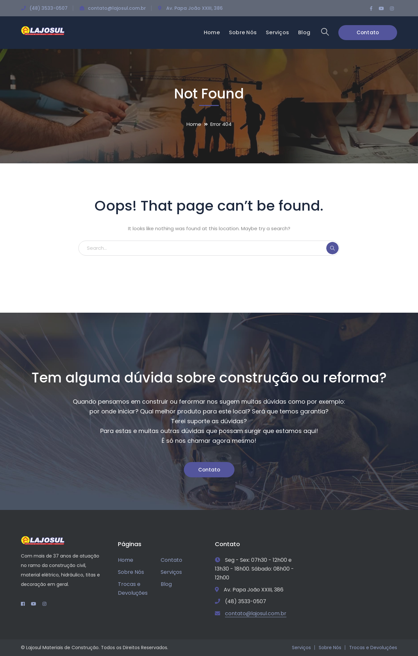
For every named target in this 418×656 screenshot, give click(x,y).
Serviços (171, 572)
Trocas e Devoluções (133, 588)
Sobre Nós (131, 572)
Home (193, 124)
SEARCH (332, 248)
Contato (368, 32)
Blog (166, 584)
